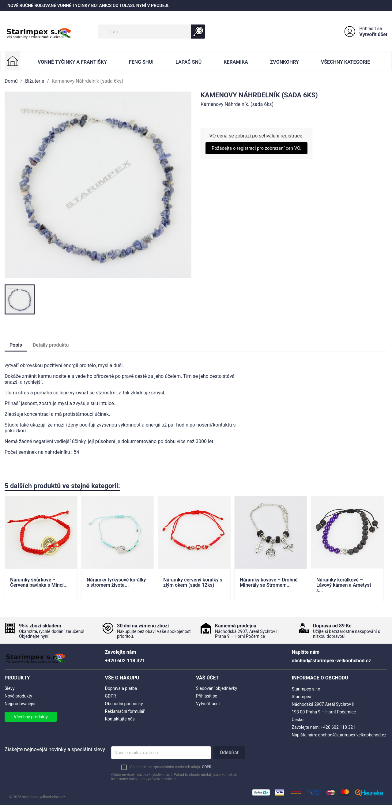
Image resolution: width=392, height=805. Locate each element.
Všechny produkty (31, 716)
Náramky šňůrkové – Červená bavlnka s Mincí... (39, 582)
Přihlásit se (370, 28)
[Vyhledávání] (151, 31)
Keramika (236, 62)
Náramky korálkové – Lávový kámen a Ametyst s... (343, 585)
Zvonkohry (284, 62)
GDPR (110, 696)
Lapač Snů (188, 62)
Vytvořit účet (373, 34)
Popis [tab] (15, 345)
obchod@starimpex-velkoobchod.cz (352, 734)
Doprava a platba (121, 688)
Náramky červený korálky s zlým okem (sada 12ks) (192, 582)
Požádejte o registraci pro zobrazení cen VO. (256, 148)
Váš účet (207, 678)
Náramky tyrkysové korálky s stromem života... (116, 582)
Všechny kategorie (345, 62)
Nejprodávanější (20, 703)
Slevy (9, 688)
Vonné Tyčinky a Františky (72, 62)
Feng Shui (141, 62)
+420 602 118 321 (338, 727)
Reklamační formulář (125, 711)
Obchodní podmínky (124, 703)
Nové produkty (18, 696)
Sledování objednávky (216, 688)
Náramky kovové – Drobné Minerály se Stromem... (269, 582)
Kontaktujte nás (120, 719)
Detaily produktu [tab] (51, 345)
